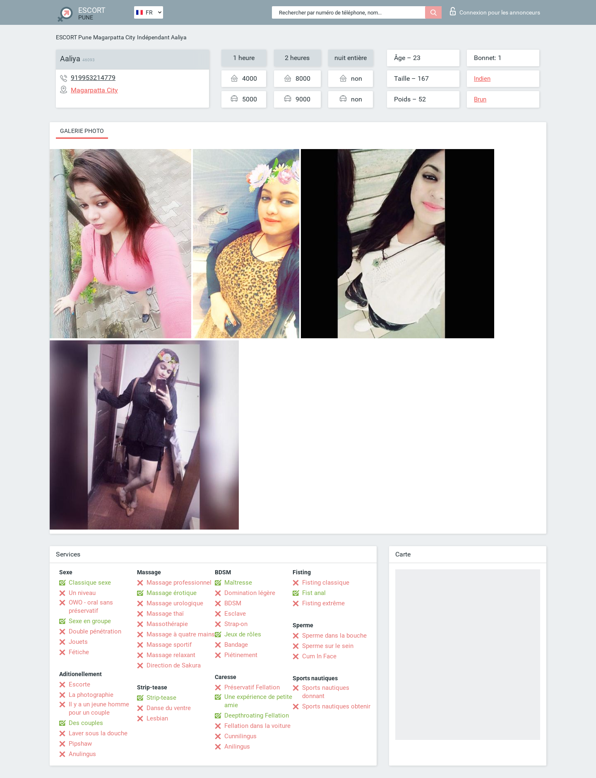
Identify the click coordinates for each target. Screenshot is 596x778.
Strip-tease (161, 697)
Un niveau (82, 593)
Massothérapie (167, 624)
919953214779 (93, 78)
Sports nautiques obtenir (336, 706)
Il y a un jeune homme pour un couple (99, 708)
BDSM (232, 603)
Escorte (79, 684)
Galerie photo (82, 131)
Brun (480, 99)
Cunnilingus (240, 736)
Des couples (86, 723)
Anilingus (237, 746)
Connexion (495, 11)
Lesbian (157, 718)
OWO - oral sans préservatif (91, 606)
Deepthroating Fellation (256, 715)
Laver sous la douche (98, 733)
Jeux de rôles (242, 634)
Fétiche (79, 652)
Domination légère (249, 593)
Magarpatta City (114, 37)
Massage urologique (175, 603)
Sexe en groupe (90, 621)
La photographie (91, 695)
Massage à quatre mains (181, 634)
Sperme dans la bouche (334, 635)
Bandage (236, 644)
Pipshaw (80, 743)
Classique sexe (90, 582)
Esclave (235, 613)
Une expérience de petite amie (258, 701)
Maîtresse (238, 582)
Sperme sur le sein (327, 646)
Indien (482, 78)
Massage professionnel (179, 582)
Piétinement (240, 655)
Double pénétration (95, 631)
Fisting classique (325, 582)
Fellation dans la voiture (257, 726)
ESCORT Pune (73, 37)
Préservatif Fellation (252, 687)
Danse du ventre (169, 708)
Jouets (78, 642)
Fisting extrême (323, 603)
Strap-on (236, 624)
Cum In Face (319, 656)
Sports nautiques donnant (325, 692)
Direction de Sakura (174, 665)
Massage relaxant (171, 655)
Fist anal (314, 593)
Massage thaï (165, 613)
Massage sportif (169, 644)
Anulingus (82, 754)
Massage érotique (172, 593)
